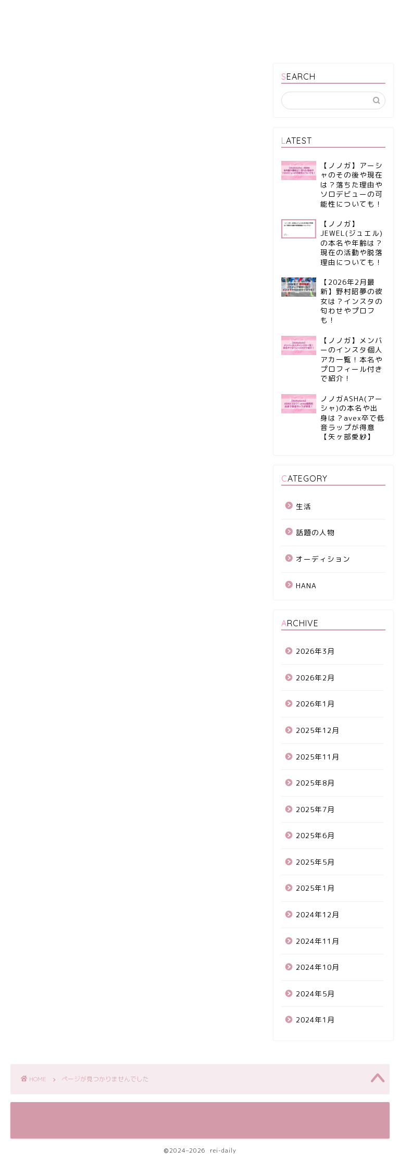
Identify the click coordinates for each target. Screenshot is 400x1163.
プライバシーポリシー (230, 14)
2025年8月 (315, 783)
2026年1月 (315, 704)
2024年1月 (315, 1020)
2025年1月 (315, 888)
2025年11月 (318, 757)
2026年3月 (315, 651)
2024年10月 (318, 967)
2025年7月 (315, 809)
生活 (40, 556)
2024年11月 (318, 941)
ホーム (33, 14)
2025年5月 (315, 862)
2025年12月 (318, 730)
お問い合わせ (43, 35)
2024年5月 (315, 993)
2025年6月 (315, 835)
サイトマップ (150, 14)
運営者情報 (87, 14)
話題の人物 (53, 541)
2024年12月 (318, 914)
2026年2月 (315, 677)
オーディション (62, 511)
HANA (42, 526)
